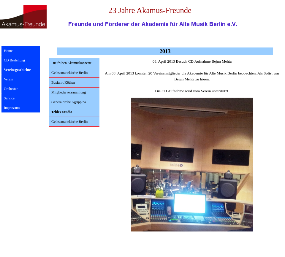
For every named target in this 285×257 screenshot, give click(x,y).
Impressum (12, 108)
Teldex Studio (61, 112)
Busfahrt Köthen (63, 82)
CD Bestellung (14, 60)
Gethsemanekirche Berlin (69, 73)
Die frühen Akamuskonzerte (71, 63)
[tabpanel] (192, 76)
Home (8, 51)
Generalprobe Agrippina (68, 102)
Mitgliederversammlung (68, 92)
